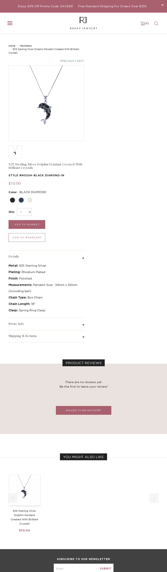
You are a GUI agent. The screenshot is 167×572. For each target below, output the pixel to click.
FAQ (116, 520)
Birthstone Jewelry (73, 516)
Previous (141, 42)
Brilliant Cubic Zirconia (76, 529)
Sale (11, 537)
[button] (154, 377)
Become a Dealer (124, 516)
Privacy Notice (122, 524)
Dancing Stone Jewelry (76, 520)
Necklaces (26, 42)
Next (154, 42)
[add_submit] (103, 117)
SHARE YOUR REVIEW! (83, 290)
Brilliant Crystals (72, 524)
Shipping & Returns (126, 529)
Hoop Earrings (70, 533)
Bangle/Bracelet (20, 529)
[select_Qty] (102, 104)
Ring (12, 533)
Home (12, 42)
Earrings (14, 524)
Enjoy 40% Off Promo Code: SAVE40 (45, 6)
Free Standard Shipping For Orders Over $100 (112, 6)
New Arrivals (17, 516)
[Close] (162, 5)
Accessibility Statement (129, 537)
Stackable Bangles (73, 537)
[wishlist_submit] (142, 117)
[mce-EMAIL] (83, 485)
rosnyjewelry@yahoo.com (26, 565)
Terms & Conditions (126, 533)
